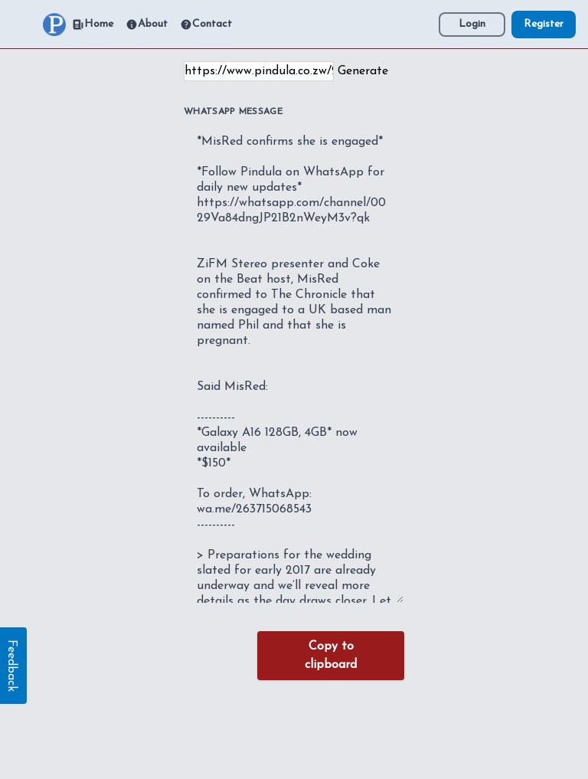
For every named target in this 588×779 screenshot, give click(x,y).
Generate (363, 71)
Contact (206, 24)
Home (92, 24)
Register (544, 24)
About (147, 24)
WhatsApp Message (233, 111)
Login (472, 24)
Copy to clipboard (331, 655)
